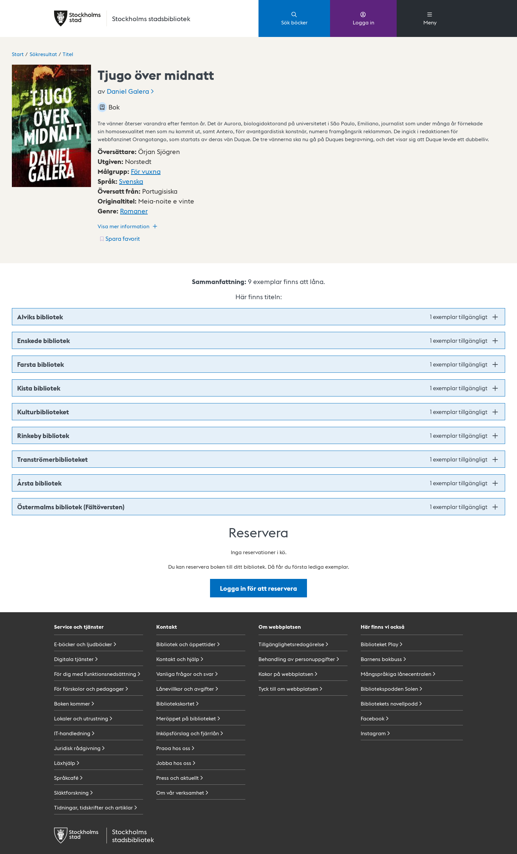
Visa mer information (128, 226)
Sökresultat (43, 53)
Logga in (363, 18)
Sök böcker (294, 18)
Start (18, 53)
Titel (68, 53)
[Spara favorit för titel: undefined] (119, 238)
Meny (430, 18)
